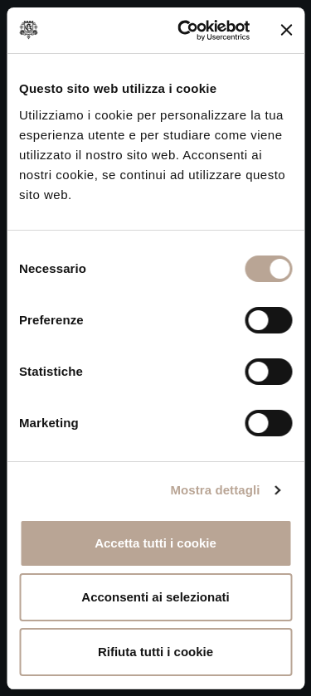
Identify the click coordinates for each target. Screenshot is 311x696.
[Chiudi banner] (286, 30)
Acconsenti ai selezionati (155, 597)
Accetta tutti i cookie (155, 543)
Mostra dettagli (215, 490)
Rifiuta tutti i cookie (155, 652)
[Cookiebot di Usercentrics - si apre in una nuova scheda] (185, 30)
